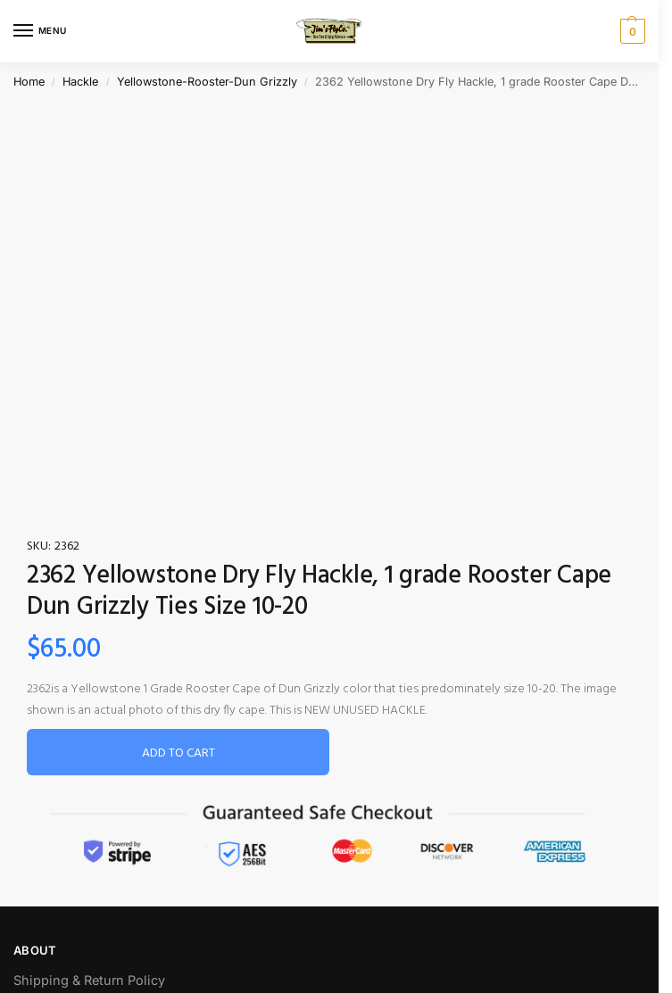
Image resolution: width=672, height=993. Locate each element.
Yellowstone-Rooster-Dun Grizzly (207, 81)
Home (29, 81)
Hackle (80, 81)
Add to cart (178, 753)
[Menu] (40, 31)
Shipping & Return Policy (89, 980)
